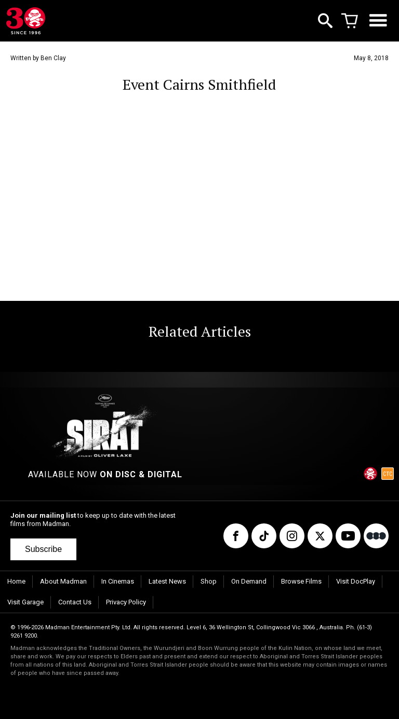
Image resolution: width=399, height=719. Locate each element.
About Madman (63, 581)
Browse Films (301, 581)
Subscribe (43, 549)
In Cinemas (117, 581)
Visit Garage (25, 602)
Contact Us (74, 602)
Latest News (167, 581)
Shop (209, 581)
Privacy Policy (126, 602)
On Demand (249, 581)
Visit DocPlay (355, 581)
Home (16, 581)
